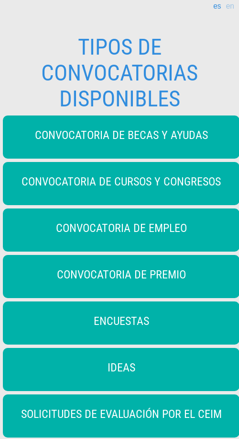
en (230, 6)
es (217, 6)
